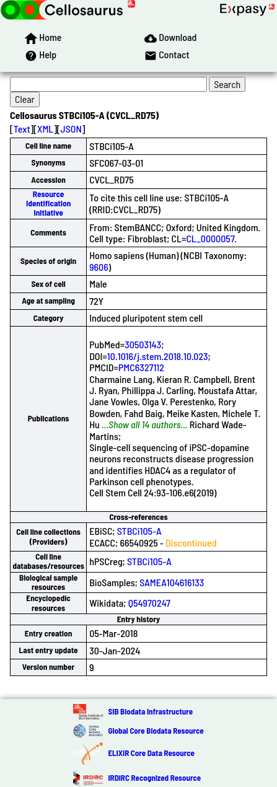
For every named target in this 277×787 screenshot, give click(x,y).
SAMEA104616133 (171, 582)
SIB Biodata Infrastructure (150, 711)
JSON (71, 128)
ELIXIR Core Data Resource (151, 753)
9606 (98, 267)
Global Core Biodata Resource (155, 731)
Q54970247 (149, 603)
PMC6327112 (141, 367)
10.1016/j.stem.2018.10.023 (157, 356)
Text (22, 128)
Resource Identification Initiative (48, 203)
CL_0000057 (210, 238)
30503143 (143, 344)
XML (45, 128)
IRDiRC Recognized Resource (154, 778)
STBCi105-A (139, 531)
